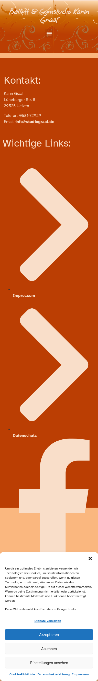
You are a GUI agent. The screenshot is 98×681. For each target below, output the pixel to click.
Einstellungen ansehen (49, 663)
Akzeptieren (49, 634)
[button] (90, 558)
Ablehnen (49, 648)
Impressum (80, 674)
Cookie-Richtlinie (22, 674)
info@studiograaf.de (34, 121)
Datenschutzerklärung (54, 674)
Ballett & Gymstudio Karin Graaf (49, 16)
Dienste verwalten (48, 621)
